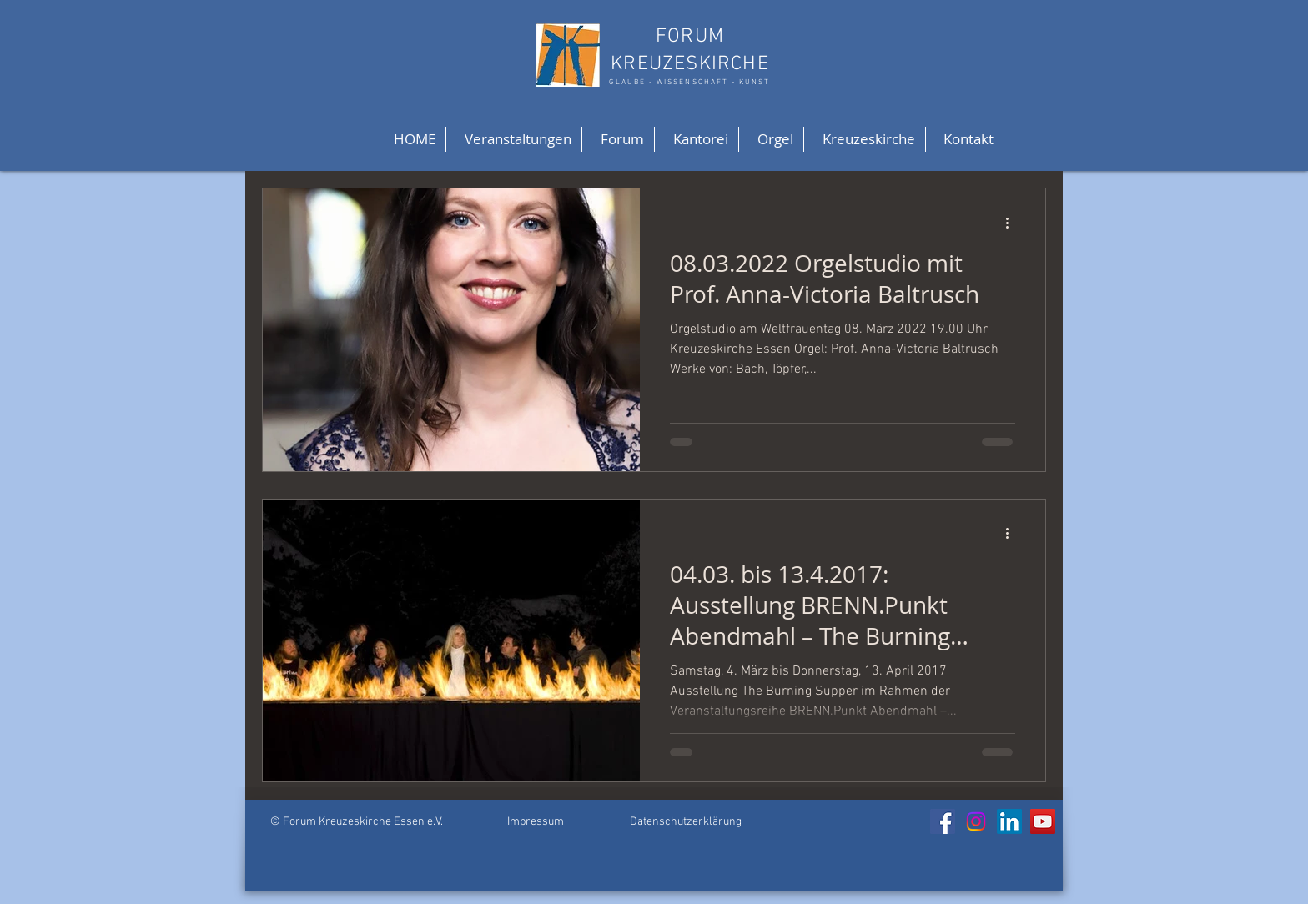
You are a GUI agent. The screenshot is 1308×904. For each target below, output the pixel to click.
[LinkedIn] (1009, 821)
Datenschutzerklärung (686, 822)
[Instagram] (976, 821)
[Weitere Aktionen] (1013, 223)
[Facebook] (942, 821)
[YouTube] (1042, 821)
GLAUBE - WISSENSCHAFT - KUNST (689, 82)
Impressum (535, 822)
